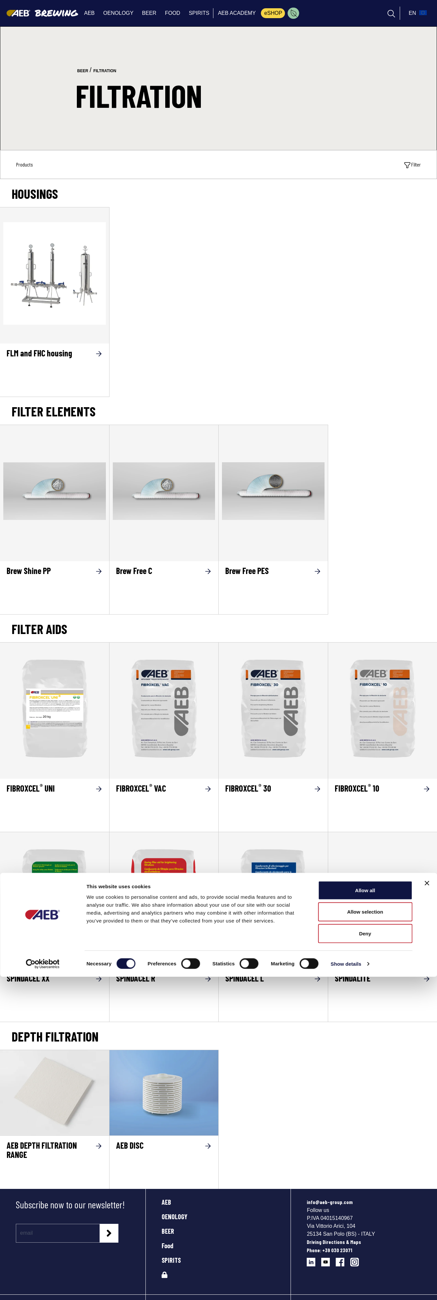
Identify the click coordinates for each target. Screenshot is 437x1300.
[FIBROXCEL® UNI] (54, 708)
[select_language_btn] (417, 13)
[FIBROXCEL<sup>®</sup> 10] (383, 805)
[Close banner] (426, 1206)
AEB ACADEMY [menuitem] (237, 13)
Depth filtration (55, 1036)
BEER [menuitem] (149, 13)
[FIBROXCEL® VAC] (164, 708)
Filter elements (54, 411)
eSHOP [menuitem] (273, 13)
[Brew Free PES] (273, 491)
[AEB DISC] (164, 1092)
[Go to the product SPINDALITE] (382, 900)
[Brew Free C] (164, 491)
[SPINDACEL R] (164, 898)
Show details (346, 1287)
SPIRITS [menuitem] (199, 13)
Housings (35, 193)
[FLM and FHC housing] (54, 273)
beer (82, 71)
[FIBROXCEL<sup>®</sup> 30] (273, 805)
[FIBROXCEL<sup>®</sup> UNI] (55, 805)
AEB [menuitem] (89, 13)
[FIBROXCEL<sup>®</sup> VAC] (164, 805)
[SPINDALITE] (383, 995)
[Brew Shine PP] (54, 491)
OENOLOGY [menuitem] (118, 13)
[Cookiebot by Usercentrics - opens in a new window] (43, 1287)
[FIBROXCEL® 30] (273, 708)
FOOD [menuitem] (172, 13)
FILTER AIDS (39, 629)
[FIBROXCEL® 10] (382, 708)
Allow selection (365, 1235)
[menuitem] (293, 13)
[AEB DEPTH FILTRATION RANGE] (54, 1092)
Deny (365, 1256)
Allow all (365, 1213)
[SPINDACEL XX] (54, 898)
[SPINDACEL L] (273, 898)
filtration (104, 71)
